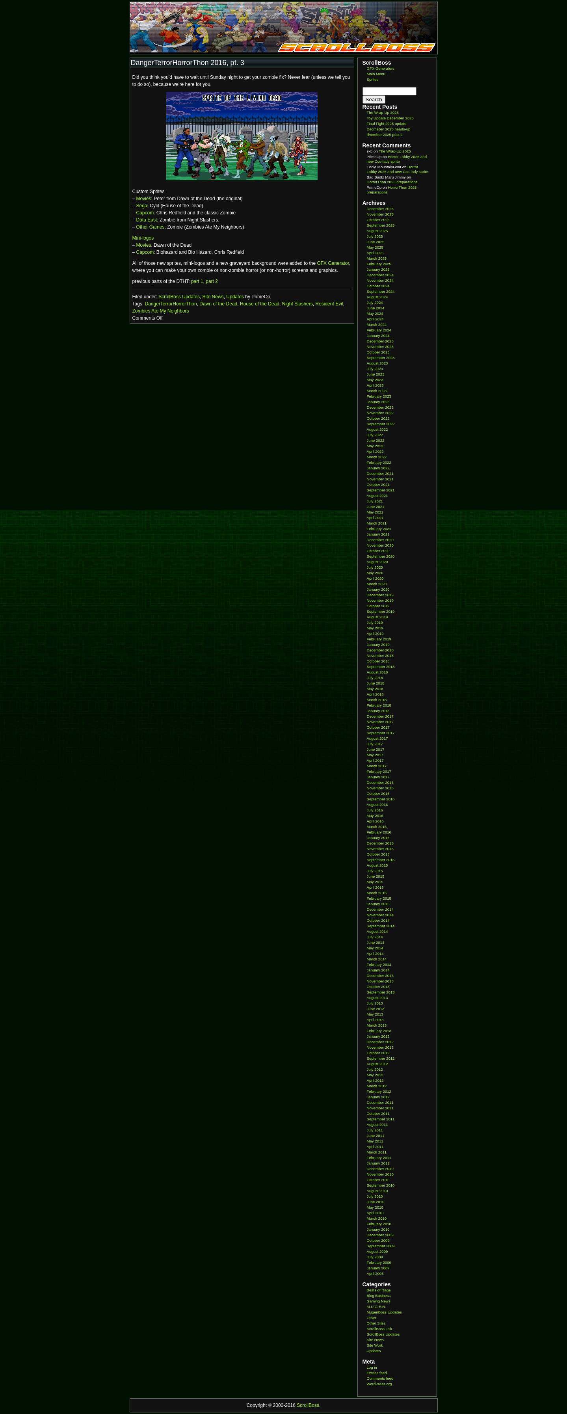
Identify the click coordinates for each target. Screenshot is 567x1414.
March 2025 (377, 258)
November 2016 (380, 788)
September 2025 (381, 225)
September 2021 (381, 490)
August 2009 (377, 1251)
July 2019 (375, 622)
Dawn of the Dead (218, 304)
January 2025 (378, 269)
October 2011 (378, 1113)
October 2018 (378, 661)
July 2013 (375, 1003)
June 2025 (376, 242)
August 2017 (377, 738)
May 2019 (375, 628)
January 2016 (378, 837)
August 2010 (377, 1191)
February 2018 (379, 705)
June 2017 (376, 749)
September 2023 (381, 357)
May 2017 (375, 755)
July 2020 (375, 567)
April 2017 (375, 760)
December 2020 (380, 540)
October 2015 (378, 854)
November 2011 (380, 1108)
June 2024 (376, 308)
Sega (141, 205)
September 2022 (381, 424)
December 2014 (380, 909)
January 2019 (378, 644)
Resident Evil (329, 304)
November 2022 (380, 413)
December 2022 (380, 407)
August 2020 (377, 562)
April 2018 (375, 694)
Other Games (150, 227)
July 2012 (375, 1069)
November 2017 (380, 722)
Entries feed (377, 1373)
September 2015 (381, 860)
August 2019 (377, 617)
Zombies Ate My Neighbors (160, 311)
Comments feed (380, 1378)
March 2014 (377, 959)
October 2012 (378, 1053)
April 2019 (375, 633)
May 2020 (375, 573)
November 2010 (380, 1174)
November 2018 (380, 655)
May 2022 (375, 446)
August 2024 (377, 297)
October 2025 (378, 220)
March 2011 (377, 1152)
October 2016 (378, 793)
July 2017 (375, 744)
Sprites (373, 79)
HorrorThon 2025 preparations (392, 182)
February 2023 (379, 396)
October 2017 (378, 727)
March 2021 (377, 523)
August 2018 (377, 672)
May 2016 (375, 815)
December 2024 (380, 275)
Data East (146, 220)
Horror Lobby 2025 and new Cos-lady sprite (397, 159)
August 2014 (377, 931)
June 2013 (376, 1009)
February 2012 (379, 1091)
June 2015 (376, 876)
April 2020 (375, 578)
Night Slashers (297, 304)
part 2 (212, 281)
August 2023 (377, 363)
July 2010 (375, 1196)
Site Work (375, 1345)
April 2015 (375, 887)
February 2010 (379, 1224)
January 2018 (378, 711)
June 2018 (376, 683)
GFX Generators (380, 68)
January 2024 (378, 335)
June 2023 (376, 374)
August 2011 (377, 1124)
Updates (235, 297)
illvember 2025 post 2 (385, 134)
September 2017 (381, 733)
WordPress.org (379, 1384)
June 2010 (376, 1202)
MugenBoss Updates (384, 1312)
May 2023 (375, 380)
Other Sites (376, 1323)
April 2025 (375, 253)
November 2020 (380, 545)
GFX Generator (333, 263)
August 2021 (377, 495)
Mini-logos (143, 238)
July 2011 (375, 1130)
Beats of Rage (379, 1290)
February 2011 (379, 1157)
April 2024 (375, 319)
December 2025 (380, 209)
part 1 (197, 281)
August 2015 (377, 865)
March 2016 (377, 826)
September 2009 (381, 1246)
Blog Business (379, 1295)
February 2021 (379, 529)
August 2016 (377, 804)
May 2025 (375, 247)
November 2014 (380, 915)
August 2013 (377, 997)
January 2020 (378, 589)
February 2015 (379, 898)
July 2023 (375, 369)
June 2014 (376, 942)
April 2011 (375, 1146)
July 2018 (375, 677)
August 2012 (377, 1064)
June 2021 (376, 506)
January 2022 (378, 468)
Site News (213, 297)
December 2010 (380, 1169)
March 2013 (377, 1025)
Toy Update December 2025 (390, 118)
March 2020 (377, 584)
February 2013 (379, 1031)
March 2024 (377, 324)
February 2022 (379, 462)
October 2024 (378, 286)
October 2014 (378, 920)
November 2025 (380, 214)
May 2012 (375, 1075)
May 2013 (375, 1014)
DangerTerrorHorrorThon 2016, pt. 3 (187, 63)
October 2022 (378, 418)
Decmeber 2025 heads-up (389, 129)
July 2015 (375, 871)
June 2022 (376, 440)
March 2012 (377, 1086)
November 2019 (380, 600)
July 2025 (375, 236)
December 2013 (380, 975)
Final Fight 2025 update (387, 123)
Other (371, 1317)
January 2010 (378, 1229)
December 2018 (380, 650)
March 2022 (377, 457)
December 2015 (380, 843)
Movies (143, 198)
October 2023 (378, 352)
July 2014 (375, 937)
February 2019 (379, 639)
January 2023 (378, 402)
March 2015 (377, 893)
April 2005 (375, 1273)
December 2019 (380, 595)
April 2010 (375, 1213)
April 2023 (375, 385)
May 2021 (375, 512)
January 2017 (378, 777)
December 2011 (380, 1102)
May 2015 (375, 882)
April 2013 (375, 1020)
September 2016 (381, 799)
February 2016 (379, 832)
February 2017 (379, 771)
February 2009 (379, 1262)
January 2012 (378, 1097)
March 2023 (377, 391)
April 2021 (375, 517)
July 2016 (375, 810)
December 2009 (380, 1235)
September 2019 (381, 611)
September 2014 (381, 926)
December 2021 (380, 473)
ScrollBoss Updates (179, 297)
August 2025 (377, 231)
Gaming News (378, 1301)
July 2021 (375, 501)
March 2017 (377, 766)
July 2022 (375, 435)
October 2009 (378, 1240)
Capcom (145, 213)
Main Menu (376, 74)
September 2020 (381, 556)
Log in (372, 1367)
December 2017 (380, 716)
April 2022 (375, 451)
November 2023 (380, 346)
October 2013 (378, 986)
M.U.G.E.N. (376, 1306)
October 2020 (378, 551)
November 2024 (380, 280)
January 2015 (378, 904)
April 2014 (375, 953)
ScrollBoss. (308, 1405)
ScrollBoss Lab (379, 1329)
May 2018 (375, 689)
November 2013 (380, 981)
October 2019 (378, 606)
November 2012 (380, 1047)
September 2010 (381, 1185)
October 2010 (378, 1180)
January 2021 (378, 534)
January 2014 (378, 970)
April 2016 (375, 821)
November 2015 (380, 849)
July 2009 (375, 1257)
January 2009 (378, 1268)
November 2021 (380, 479)
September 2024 (381, 291)
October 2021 (378, 484)
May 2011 (375, 1141)
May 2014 (375, 948)
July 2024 (375, 302)
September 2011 (381, 1119)
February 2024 (379, 330)
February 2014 (379, 964)
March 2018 (377, 700)
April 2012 (375, 1080)
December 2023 (380, 341)
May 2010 (375, 1207)
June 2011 (376, 1135)
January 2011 (378, 1163)
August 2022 (377, 429)
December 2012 (380, 1042)
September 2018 (381, 666)
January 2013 (378, 1036)
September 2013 (381, 992)
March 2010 (377, 1218)
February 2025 (379, 264)
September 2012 (381, 1058)
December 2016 (380, 782)
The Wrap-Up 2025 (383, 112)
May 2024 (375, 313)
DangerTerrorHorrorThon (171, 304)
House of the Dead (259, 304)
